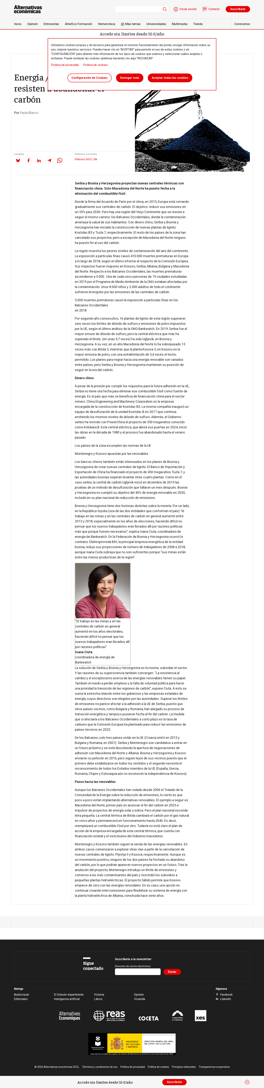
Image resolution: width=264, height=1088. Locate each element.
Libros (98, 999)
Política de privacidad (65, 65)
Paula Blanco (29, 113)
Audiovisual (21, 994)
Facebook (226, 994)
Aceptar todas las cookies (170, 78)
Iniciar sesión (188, 9)
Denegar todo (129, 78)
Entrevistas (51, 24)
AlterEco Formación (78, 24)
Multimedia (179, 24)
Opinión (32, 24)
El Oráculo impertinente (69, 994)
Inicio (17, 24)
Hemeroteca (106, 24)
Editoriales (21, 999)
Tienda (198, 24)
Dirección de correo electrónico (133, 966)
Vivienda (139, 999)
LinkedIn (225, 999)
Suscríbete (237, 9)
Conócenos (242, 24)
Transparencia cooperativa (214, 1066)
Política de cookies (95, 65)
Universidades (156, 24)
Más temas (133, 24)
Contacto (214, 9)
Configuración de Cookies (90, 78)
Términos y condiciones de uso (100, 1066)
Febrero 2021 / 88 (86, 159)
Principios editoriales (184, 1066)
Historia (99, 994)
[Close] (247, 1082)
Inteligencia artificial (67, 999)
